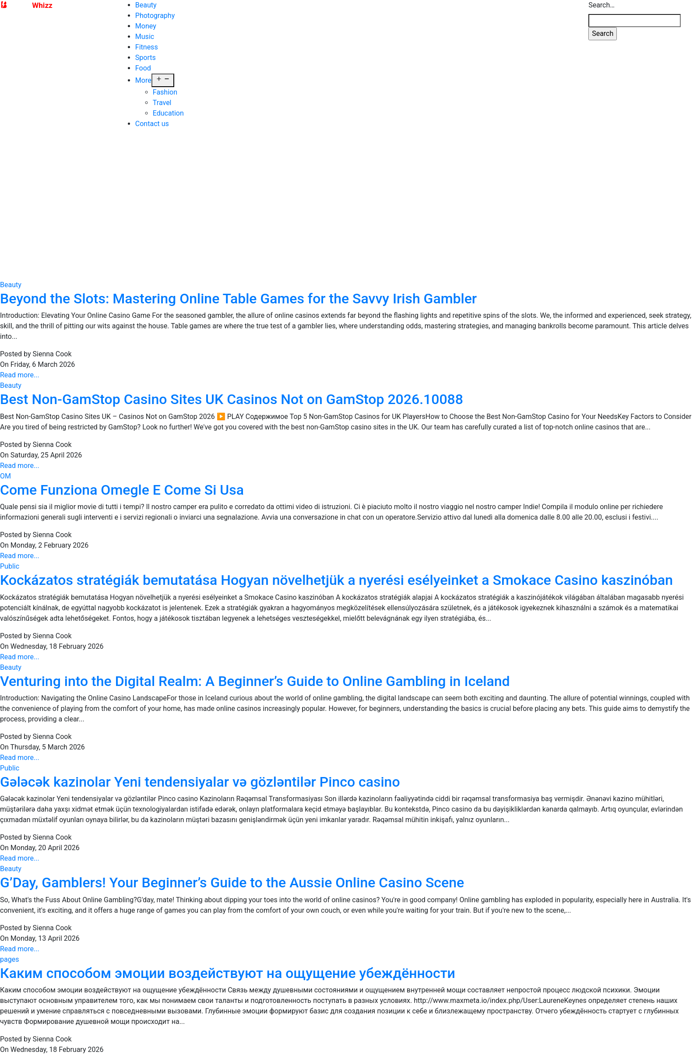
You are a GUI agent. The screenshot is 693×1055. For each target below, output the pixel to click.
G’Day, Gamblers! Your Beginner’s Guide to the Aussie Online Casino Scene (232, 872)
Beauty (146, 5)
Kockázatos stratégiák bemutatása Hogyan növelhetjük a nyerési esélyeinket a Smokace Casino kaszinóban (336, 569)
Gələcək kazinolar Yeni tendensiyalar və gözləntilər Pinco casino (200, 771)
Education (168, 113)
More (143, 80)
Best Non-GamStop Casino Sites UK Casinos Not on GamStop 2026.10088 (231, 388)
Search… (601, 5)
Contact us (152, 124)
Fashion (165, 92)
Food (143, 68)
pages (9, 949)
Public (9, 556)
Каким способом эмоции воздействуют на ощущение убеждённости (227, 962)
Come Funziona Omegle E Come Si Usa (122, 479)
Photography (155, 15)
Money (145, 26)
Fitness (146, 47)
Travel (162, 102)
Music (144, 36)
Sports (145, 57)
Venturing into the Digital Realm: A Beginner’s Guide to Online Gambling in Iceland (255, 670)
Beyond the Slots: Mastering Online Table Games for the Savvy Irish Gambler (238, 288)
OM (5, 465)
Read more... (19, 364)
